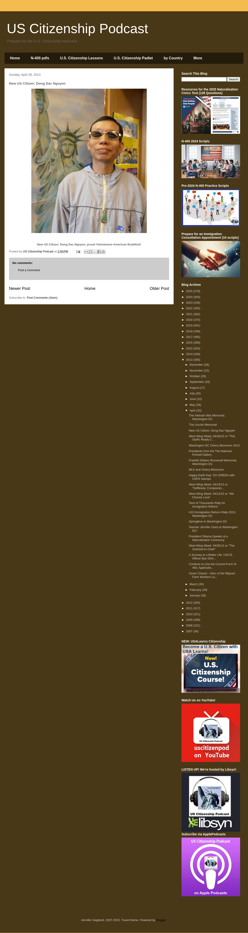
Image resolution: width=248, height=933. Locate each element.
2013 (189, 359)
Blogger (161, 920)
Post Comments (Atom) (42, 297)
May (193, 404)
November (197, 370)
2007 (189, 631)
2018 (189, 331)
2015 (189, 348)
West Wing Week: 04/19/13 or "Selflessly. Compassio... (208, 486)
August (195, 387)
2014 (189, 354)
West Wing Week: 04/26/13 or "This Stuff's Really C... (212, 437)
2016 (189, 342)
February (196, 589)
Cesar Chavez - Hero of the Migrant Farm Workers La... (212, 575)
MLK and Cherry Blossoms (206, 469)
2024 (189, 297)
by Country (173, 58)
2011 (189, 608)
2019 (189, 325)
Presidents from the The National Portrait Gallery (210, 452)
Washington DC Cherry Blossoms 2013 (214, 445)
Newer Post (19, 288)
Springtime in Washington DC (208, 521)
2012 (189, 602)
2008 (189, 625)
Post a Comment (29, 270)
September (197, 381)
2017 (189, 337)
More (197, 58)
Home (15, 58)
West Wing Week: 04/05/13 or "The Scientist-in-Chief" (211, 547)
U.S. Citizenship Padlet (133, 58)
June (193, 399)
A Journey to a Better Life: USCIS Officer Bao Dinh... (210, 556)
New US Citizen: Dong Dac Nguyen (212, 430)
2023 (189, 302)
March (194, 584)
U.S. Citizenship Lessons (81, 58)
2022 (189, 308)
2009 (189, 619)
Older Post (159, 288)
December (197, 364)
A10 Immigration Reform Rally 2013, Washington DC (212, 513)
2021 (189, 314)
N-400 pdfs (40, 58)
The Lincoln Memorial (203, 424)
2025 (189, 291)
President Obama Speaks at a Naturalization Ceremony (208, 538)
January (195, 595)
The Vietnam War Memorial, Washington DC (207, 417)
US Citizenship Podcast (77, 28)
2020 (189, 319)
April (193, 410)
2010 (189, 614)
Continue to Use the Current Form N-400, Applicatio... (213, 565)
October (195, 376)
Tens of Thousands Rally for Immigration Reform (207, 504)
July (193, 393)
